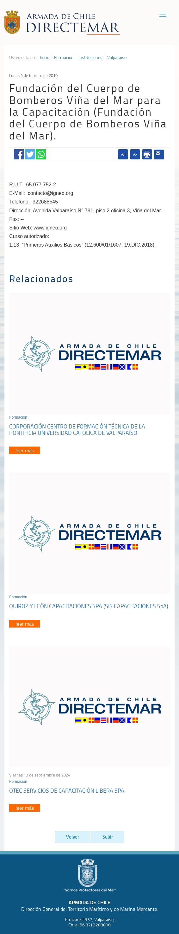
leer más (24, 450)
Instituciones (90, 57)
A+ (123, 154)
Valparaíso (117, 57)
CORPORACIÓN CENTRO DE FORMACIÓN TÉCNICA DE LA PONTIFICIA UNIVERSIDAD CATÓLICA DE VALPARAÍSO (77, 429)
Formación (64, 57)
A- (135, 154)
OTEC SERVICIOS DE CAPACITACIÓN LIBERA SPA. (67, 790)
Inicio (44, 57)
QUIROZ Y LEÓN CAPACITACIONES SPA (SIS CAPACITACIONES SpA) (88, 606)
